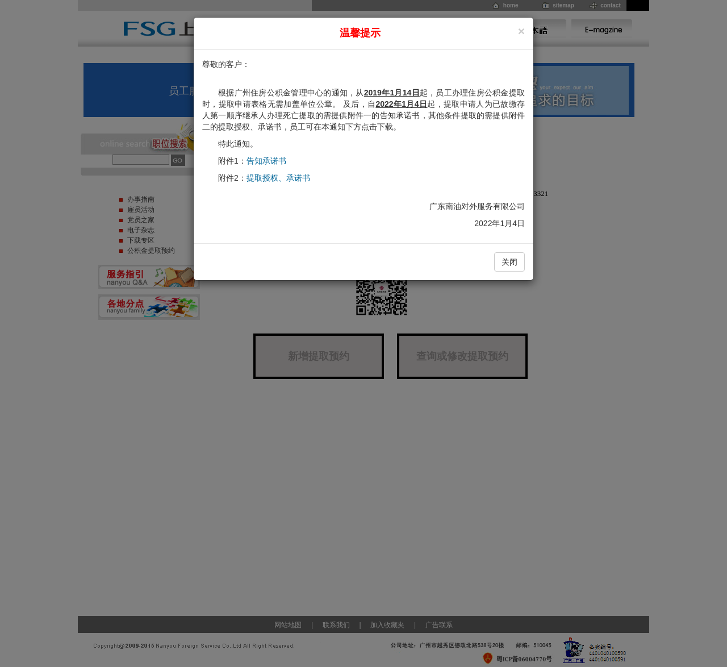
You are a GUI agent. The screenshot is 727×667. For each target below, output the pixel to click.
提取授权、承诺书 (278, 177)
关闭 (509, 261)
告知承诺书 (266, 160)
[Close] (521, 31)
